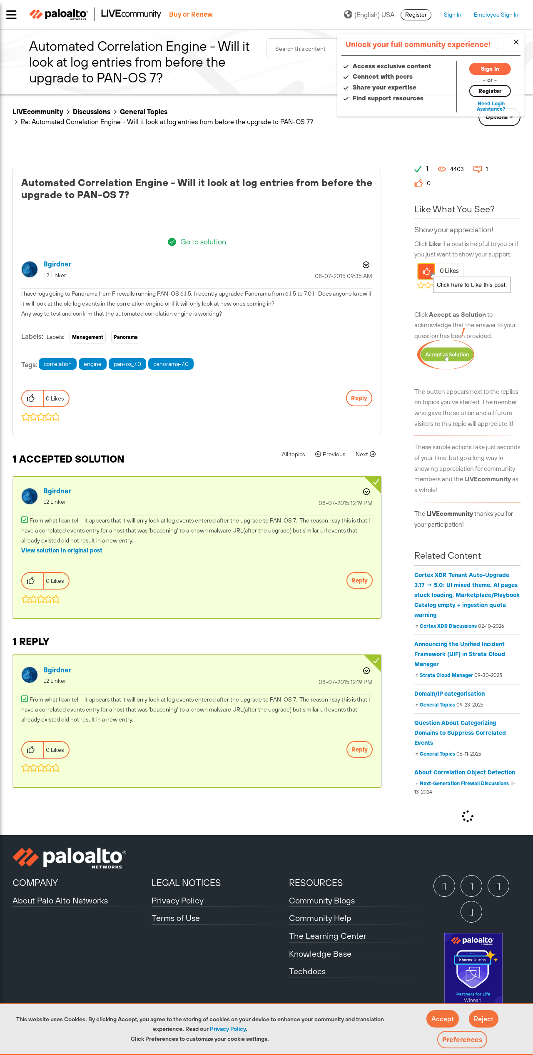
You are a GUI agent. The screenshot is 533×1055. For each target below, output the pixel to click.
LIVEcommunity (37, 111)
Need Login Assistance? (483, 106)
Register (416, 14)
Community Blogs (322, 900)
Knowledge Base (320, 953)
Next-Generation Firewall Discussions (464, 783)
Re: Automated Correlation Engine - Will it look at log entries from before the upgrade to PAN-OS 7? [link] (167, 121)
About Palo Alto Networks (60, 900)
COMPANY (35, 882)
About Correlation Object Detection (464, 772)
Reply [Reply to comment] (359, 580)
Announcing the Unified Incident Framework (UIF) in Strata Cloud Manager (459, 654)
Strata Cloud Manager (446, 675)
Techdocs (307, 971)
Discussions (91, 111)
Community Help (320, 918)
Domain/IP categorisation (449, 693)
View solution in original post (61, 550)
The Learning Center (327, 936)
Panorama (126, 337)
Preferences (462, 1039)
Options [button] (497, 117)
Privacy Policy (228, 1028)
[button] (442, 1019)
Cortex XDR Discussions (448, 626)
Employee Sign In (496, 14)
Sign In (452, 14)
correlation (58, 364)
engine (93, 364)
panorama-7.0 (171, 364)
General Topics (143, 111)
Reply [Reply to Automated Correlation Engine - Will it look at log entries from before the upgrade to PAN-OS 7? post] (359, 398)
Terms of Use (176, 918)
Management (87, 337)
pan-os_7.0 (127, 364)
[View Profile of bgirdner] (57, 264)
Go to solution (203, 241)
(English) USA (369, 14)
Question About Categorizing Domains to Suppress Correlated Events (460, 732)
